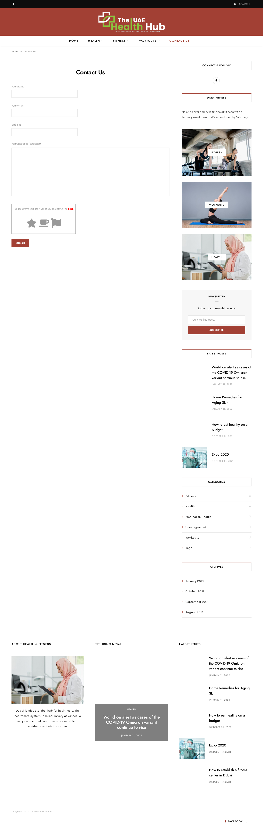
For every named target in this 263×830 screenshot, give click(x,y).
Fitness (119, 40)
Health (94, 40)
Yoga (188, 548)
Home (73, 40)
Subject (90, 129)
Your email (90, 110)
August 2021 (194, 612)
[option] (131, 698)
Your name (90, 91)
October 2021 (194, 591)
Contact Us (179, 40)
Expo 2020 (220, 454)
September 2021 (197, 602)
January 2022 (195, 581)
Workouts (147, 40)
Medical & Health (198, 517)
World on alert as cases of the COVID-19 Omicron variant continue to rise (231, 373)
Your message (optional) (90, 170)
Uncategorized (195, 527)
